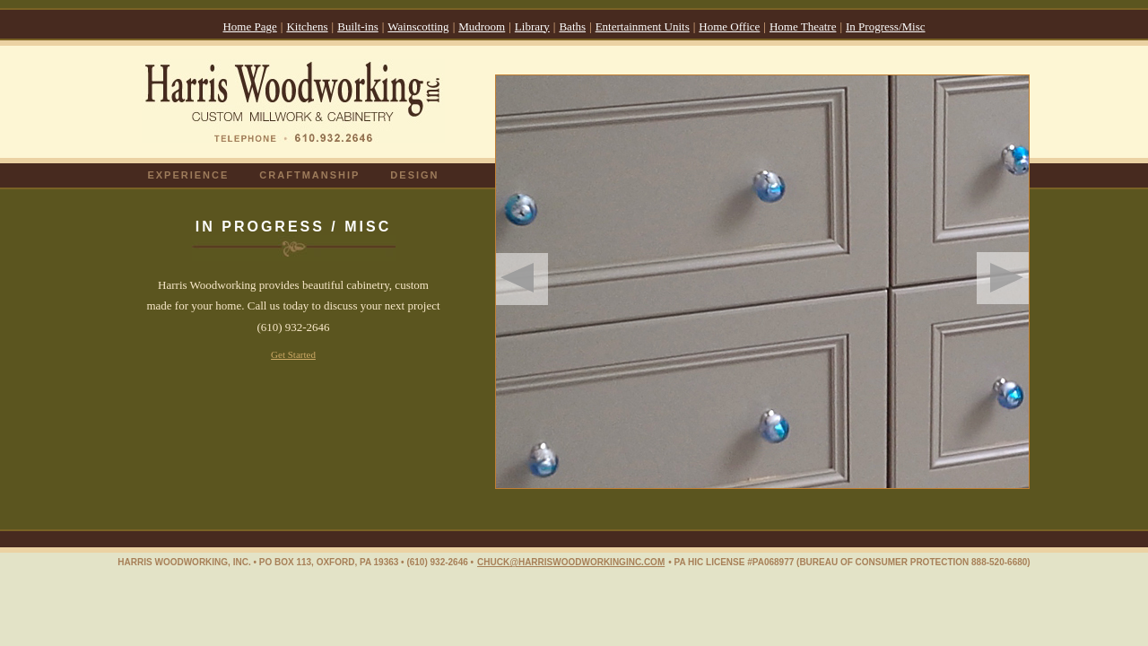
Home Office (729, 26)
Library (532, 26)
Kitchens (306, 26)
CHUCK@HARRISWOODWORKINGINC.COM (571, 562)
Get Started (293, 354)
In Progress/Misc (885, 26)
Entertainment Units (643, 26)
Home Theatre (803, 26)
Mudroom (481, 26)
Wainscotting (417, 26)
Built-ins (357, 26)
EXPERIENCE (188, 175)
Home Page (249, 26)
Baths (572, 26)
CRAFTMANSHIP (309, 175)
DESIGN (414, 175)
